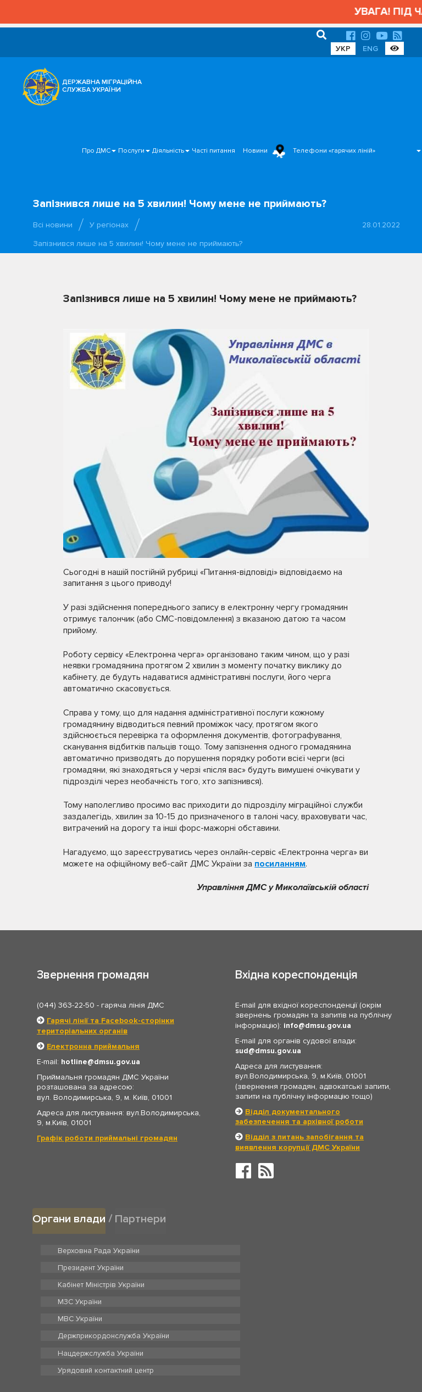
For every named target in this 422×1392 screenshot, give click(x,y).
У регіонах (109, 225)
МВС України (79, 1283)
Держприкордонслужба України (291, 1283)
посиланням (280, 863)
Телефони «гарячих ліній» (334, 151)
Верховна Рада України (96, 1249)
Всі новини (53, 225)
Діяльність (168, 151)
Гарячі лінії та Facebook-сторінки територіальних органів (105, 1025)
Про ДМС (96, 151)
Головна (208, 1350)
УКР (343, 48)
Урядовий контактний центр (283, 1300)
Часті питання (213, 151)
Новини (255, 151)
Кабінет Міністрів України (99, 1266)
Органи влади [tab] (69, 1218)
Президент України (269, 1249)
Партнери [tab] (142, 1218)
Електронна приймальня (93, 1046)
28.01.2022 (381, 225)
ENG (370, 48)
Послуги (131, 151)
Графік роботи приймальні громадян (107, 1138)
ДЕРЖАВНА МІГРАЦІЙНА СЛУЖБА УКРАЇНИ (102, 86)
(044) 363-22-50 (66, 1005)
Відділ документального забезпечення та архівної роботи (299, 1116)
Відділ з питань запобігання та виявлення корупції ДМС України (299, 1141)
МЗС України (258, 1266)
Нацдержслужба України (99, 1300)
